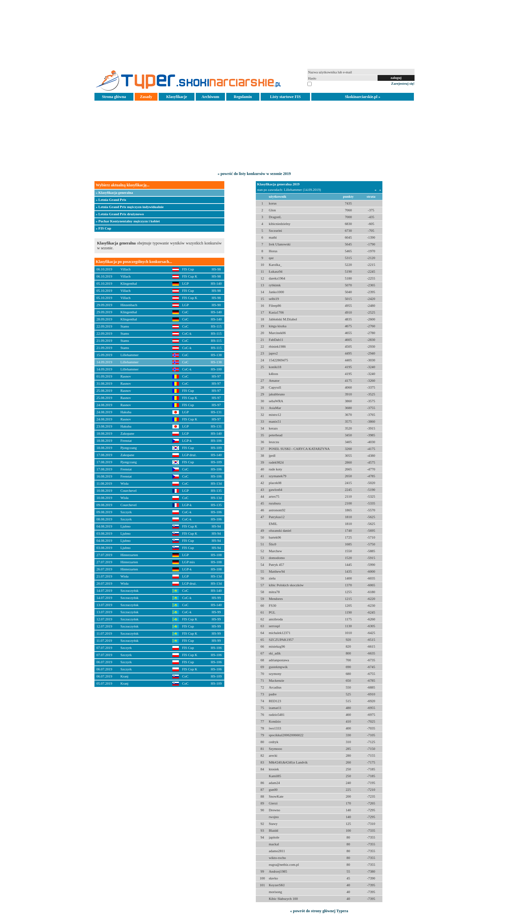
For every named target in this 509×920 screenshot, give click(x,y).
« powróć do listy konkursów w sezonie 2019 (254, 173)
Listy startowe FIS (285, 96)
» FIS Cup (103, 228)
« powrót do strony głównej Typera (319, 911)
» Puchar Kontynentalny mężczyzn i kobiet (128, 221)
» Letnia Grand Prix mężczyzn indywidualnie (130, 207)
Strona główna (114, 96)
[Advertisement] (254, 33)
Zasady (146, 96)
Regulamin (243, 96)
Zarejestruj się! (403, 83)
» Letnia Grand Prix (111, 200)
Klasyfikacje (176, 96)
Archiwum (210, 96)
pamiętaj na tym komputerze (333, 83)
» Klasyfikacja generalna (114, 192)
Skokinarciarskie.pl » (362, 96)
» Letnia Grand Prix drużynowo (120, 214)
